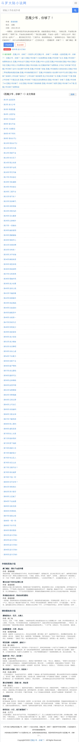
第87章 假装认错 (10, 516)
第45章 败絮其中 (10, 313)
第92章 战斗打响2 (10, 540)
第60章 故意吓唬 (10, 385)
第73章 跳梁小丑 (10, 448)
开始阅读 (8, 45)
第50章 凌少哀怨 (10, 337)
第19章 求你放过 (10, 187)
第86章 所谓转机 (10, 511)
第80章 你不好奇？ (11, 482)
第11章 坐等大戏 (10, 148)
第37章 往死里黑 (10, 274)
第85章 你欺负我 (10, 506)
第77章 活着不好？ (11, 467)
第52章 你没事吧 (10, 346)
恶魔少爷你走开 (19, 62)
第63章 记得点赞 (10, 400)
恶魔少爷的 (66, 62)
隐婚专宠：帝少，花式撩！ (13, 656)
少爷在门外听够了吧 (66, 65)
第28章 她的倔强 (10, 230)
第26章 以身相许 (10, 221)
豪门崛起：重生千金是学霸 (13, 569)
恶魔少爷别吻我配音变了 (29, 72)
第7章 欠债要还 (9, 129)
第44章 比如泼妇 (10, 308)
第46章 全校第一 (10, 317)
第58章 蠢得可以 (10, 375)
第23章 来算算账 (10, 206)
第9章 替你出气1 (10, 138)
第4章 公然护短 (9, 114)
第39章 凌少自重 (10, 284)
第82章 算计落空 (10, 492)
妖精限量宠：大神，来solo (13, 629)
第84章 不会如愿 (10, 501)
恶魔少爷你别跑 (56, 62)
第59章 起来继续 (10, 380)
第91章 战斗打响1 (10, 535)
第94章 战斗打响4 (10, 550)
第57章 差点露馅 (10, 371)
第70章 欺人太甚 (10, 434)
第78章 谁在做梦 (10, 472)
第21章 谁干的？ (10, 196)
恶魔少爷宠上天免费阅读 (15, 65)
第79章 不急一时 (10, 477)
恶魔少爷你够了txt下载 (66, 83)
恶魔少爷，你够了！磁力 (15, 58)
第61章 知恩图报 (10, 390)
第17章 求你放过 (10, 177)
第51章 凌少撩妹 (10, 342)
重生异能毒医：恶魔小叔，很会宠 (15, 683)
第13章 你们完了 (10, 158)
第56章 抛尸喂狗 (10, 366)
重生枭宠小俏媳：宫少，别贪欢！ (15, 669)
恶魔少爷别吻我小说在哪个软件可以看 (53, 72)
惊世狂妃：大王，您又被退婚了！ (15, 710)
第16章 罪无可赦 (10, 172)
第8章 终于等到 (9, 134)
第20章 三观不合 (10, 192)
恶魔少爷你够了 (53, 80)
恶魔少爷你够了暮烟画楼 (31, 83)
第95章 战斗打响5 (18, 49)
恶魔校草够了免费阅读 (49, 65)
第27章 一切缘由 (10, 225)
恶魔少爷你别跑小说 (33, 65)
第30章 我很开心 (10, 240)
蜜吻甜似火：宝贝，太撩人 (13, 616)
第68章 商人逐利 (10, 424)
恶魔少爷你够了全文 (55, 58)
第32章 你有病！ (10, 250)
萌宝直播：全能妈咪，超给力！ (14, 642)
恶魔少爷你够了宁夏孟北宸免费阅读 (33, 80)
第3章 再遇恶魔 (9, 109)
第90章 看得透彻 (10, 530)
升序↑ (73, 94)
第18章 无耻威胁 (10, 182)
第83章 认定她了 (10, 496)
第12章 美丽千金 (10, 153)
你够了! (62, 80)
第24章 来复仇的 (10, 211)
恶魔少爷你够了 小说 (14, 83)
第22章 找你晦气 (10, 201)
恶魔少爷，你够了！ (38, 740)
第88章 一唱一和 (10, 521)
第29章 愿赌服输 (10, 235)
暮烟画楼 (14, 22)
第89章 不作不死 (10, 525)
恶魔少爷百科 (30, 62)
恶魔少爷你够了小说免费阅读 (36, 58)
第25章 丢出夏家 (10, 216)
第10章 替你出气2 (10, 143)
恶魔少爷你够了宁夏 (64, 76)
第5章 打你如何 (9, 119)
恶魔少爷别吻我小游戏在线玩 (57, 69)
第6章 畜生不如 (9, 124)
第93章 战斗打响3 (10, 545)
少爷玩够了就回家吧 (34, 76)
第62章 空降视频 (10, 395)
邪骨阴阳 (6, 696)
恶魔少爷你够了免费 (49, 83)
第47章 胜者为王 (10, 322)
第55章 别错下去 (10, 361)
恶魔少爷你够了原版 (37, 69)
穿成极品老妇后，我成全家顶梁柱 (15, 595)
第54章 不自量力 (10, 356)
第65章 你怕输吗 (10, 409)
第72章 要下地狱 (10, 443)
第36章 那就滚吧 (10, 269)
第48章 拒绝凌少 (10, 327)
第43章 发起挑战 (10, 303)
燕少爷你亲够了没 (49, 76)
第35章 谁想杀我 (10, 264)
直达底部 (20, 45)
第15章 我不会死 (10, 167)
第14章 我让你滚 (10, 163)
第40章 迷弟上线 (10, 288)
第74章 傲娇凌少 (10, 453)
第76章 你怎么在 (10, 463)
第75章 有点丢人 (10, 458)
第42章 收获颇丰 (10, 298)
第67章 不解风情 (10, 419)
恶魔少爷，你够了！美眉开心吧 (25, 54)
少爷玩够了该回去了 (19, 76)
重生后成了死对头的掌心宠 (13, 582)
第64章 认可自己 (10, 404)
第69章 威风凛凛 (10, 429)
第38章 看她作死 (10, 279)
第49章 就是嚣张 (10, 332)
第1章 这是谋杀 (9, 100)
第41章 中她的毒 (10, 293)
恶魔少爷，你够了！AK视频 (47, 54)
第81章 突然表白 (10, 487)
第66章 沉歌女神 (10, 414)
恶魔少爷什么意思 (43, 62)
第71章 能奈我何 (10, 438)
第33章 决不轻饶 (10, 254)
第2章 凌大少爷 (9, 104)
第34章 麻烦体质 (10, 259)
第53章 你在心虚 (10, 351)
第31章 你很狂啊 (10, 245)
